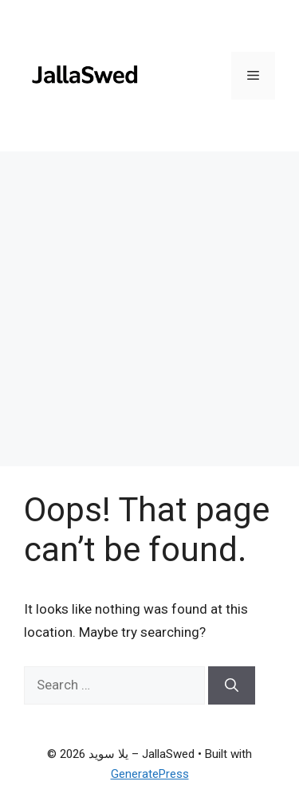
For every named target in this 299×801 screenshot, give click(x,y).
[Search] (231, 685)
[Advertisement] (149, 308)
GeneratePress (150, 774)
